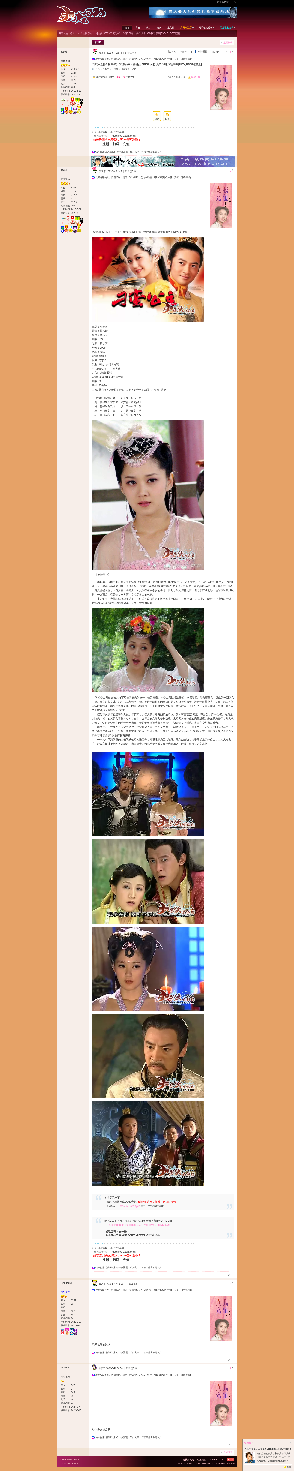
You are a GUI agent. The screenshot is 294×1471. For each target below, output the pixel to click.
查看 (289, 1467)
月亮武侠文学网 (116, 132)
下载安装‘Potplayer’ (129, 1206)
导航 (137, 27)
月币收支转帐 (205, 27)
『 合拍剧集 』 (87, 33)
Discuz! (75, 1459)
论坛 (126, 27)
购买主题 (195, 77)
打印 (174, 51)
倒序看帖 (202, 51)
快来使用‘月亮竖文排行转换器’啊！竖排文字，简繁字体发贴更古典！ (129, 151)
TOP (229, 1275)
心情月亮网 (188, 1459)
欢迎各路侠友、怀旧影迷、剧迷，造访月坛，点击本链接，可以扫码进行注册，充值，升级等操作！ (144, 59)
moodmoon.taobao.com (124, 135)
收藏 (157, 118)
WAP (222, 1459)
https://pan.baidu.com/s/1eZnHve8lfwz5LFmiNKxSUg (139, 1224)
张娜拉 (114, 69)
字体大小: (184, 51)
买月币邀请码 (226, 27)
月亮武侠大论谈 (67, 33)
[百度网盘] (98, 64)
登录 (233, 2)
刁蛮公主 (125, 69)
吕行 (97, 69)
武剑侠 (64, 51)
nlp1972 (65, 1367)
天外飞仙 (65, 60)
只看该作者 (130, 53)
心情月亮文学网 (99, 132)
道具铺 (170, 27)
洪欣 (134, 69)
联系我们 (201, 1459)
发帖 (98, 42)
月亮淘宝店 (186, 27)
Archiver (213, 1459)
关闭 (290, 1443)
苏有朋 (105, 69)
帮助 (148, 27)
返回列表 (228, 42)
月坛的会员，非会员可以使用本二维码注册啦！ (268, 1449)
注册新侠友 (223, 2)
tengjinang (66, 1283)
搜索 (159, 27)
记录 (183, 77)
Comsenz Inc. (76, 1463)
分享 (167, 118)
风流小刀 (65, 1376)
